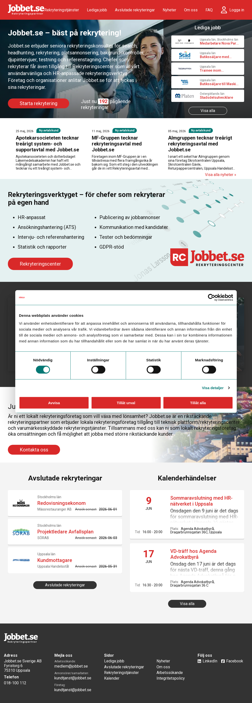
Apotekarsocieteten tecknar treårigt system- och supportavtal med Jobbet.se (47, 144)
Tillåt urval (126, 402)
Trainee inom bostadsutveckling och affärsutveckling (218, 70)
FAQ (209, 10)
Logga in (236, 10)
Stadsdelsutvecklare (216, 97)
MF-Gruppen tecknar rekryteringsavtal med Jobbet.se (117, 144)
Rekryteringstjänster (61, 10)
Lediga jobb (97, 10)
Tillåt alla (198, 402)
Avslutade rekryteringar (135, 10)
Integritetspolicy (171, 678)
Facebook (234, 661)
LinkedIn (210, 661)
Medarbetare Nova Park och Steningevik (219, 43)
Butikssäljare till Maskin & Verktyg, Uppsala (219, 84)
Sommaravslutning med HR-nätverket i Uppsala (201, 501)
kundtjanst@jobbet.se (72, 678)
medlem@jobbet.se (71, 666)
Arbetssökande (170, 672)
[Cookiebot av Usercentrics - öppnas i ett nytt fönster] (211, 297)
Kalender (111, 678)
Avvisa (54, 402)
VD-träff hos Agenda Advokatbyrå (193, 554)
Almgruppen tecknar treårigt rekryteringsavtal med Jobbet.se (200, 144)
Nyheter (169, 10)
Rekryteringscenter (40, 264)
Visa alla (208, 110)
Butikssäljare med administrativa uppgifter (219, 57)
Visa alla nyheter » (220, 174)
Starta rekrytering (38, 103)
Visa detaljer (212, 388)
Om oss (191, 10)
